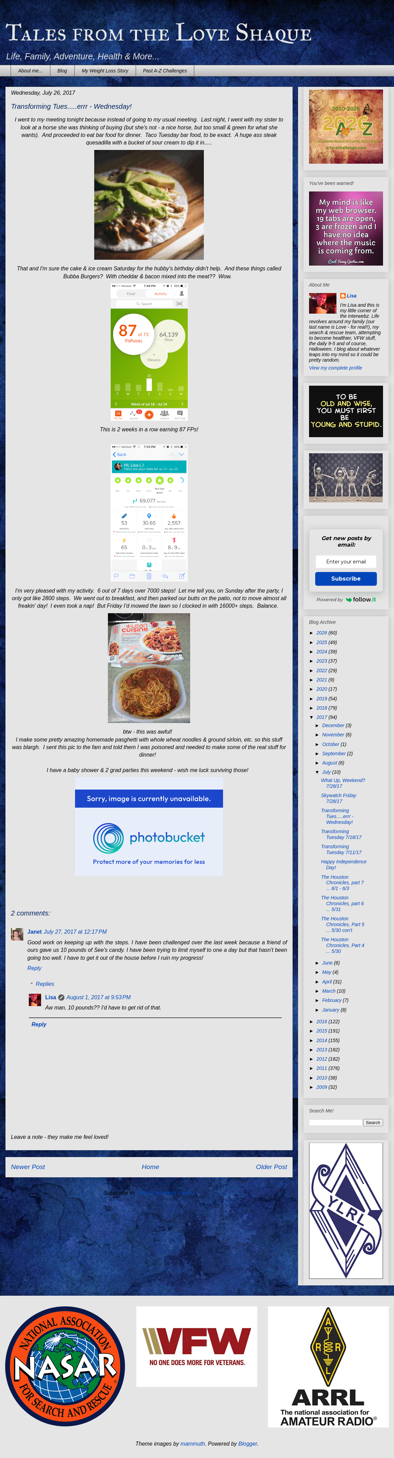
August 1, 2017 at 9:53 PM (98, 997)
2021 (323, 680)
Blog (62, 70)
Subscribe (346, 578)
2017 (323, 717)
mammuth (193, 1444)
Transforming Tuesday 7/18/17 (341, 834)
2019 (323, 698)
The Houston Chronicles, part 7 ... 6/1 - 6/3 (342, 882)
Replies (45, 984)
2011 (323, 1068)
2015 (323, 1031)
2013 (323, 1049)
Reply (34, 968)
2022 (323, 670)
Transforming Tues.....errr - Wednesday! (337, 816)
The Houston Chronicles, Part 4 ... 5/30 (342, 945)
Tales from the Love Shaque (158, 32)
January (331, 1010)
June (328, 963)
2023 (323, 661)
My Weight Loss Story (105, 70)
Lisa (50, 997)
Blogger (247, 1444)
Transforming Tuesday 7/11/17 (341, 849)
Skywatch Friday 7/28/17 (338, 798)
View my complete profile (335, 368)
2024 (323, 651)
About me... (30, 70)
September (334, 753)
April (327, 981)
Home (150, 1166)
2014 (323, 1040)
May (327, 972)
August (330, 763)
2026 (323, 632)
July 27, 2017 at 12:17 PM (75, 932)
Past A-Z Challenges (165, 70)
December (333, 725)
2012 (323, 1059)
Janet (34, 932)
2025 (323, 642)
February (332, 1000)
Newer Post (28, 1166)
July (327, 772)
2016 (323, 1021)
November (333, 734)
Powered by (346, 599)
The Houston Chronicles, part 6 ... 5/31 (342, 903)
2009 (323, 1087)
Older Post (271, 1166)
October (331, 744)
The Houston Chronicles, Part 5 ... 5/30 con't (342, 924)
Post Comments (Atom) (165, 1193)
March (329, 991)
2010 (323, 1078)
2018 (323, 708)
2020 (323, 689)
